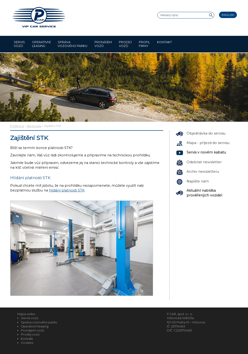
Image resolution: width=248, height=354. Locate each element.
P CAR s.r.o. (17, 126)
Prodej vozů (125, 44)
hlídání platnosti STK (66, 190)
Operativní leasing (41, 44)
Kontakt (164, 44)
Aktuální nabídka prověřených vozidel (204, 192)
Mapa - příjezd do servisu (208, 143)
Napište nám (198, 181)
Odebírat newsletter (204, 162)
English (228, 15)
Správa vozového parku (72, 44)
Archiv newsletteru (203, 171)
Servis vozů (19, 44)
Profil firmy (144, 44)
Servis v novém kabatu (206, 152)
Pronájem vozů (103, 44)
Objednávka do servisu (206, 133)
